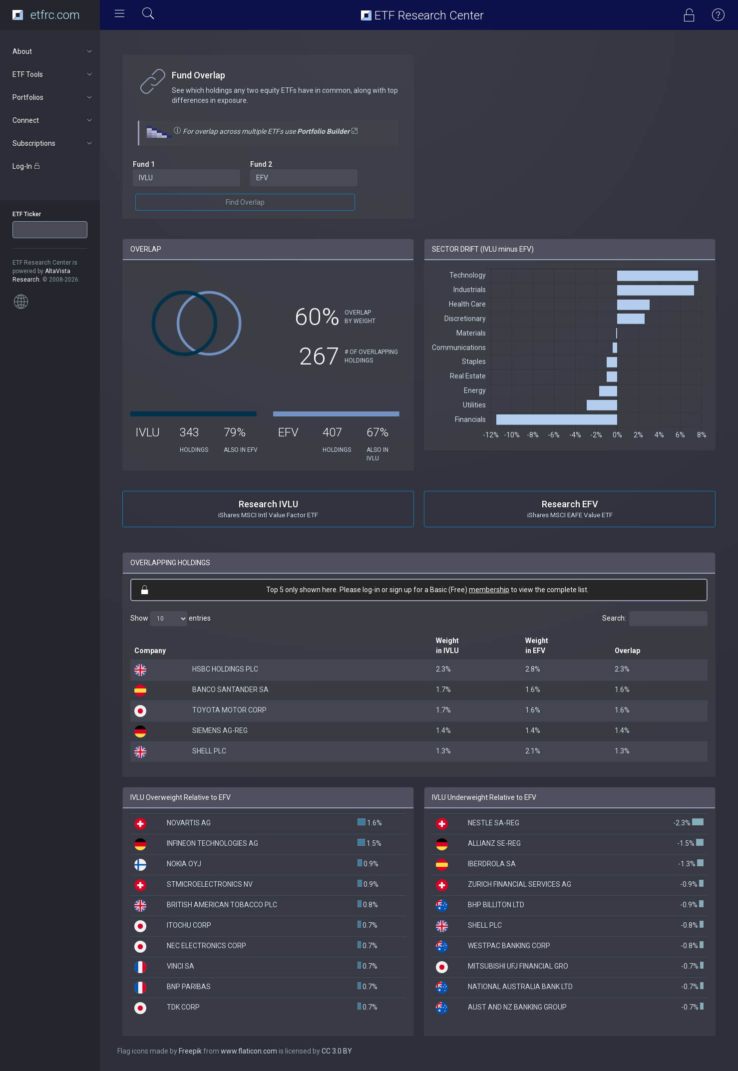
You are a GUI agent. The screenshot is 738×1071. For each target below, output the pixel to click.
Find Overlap (245, 202)
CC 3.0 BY (337, 1051)
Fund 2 (261, 164)
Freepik (190, 1051)
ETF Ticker (26, 214)
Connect (53, 120)
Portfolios (53, 97)
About (53, 51)
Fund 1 (144, 164)
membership (489, 590)
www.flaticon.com (249, 1051)
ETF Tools (53, 74)
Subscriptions (53, 143)
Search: (655, 618)
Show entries (170, 618)
